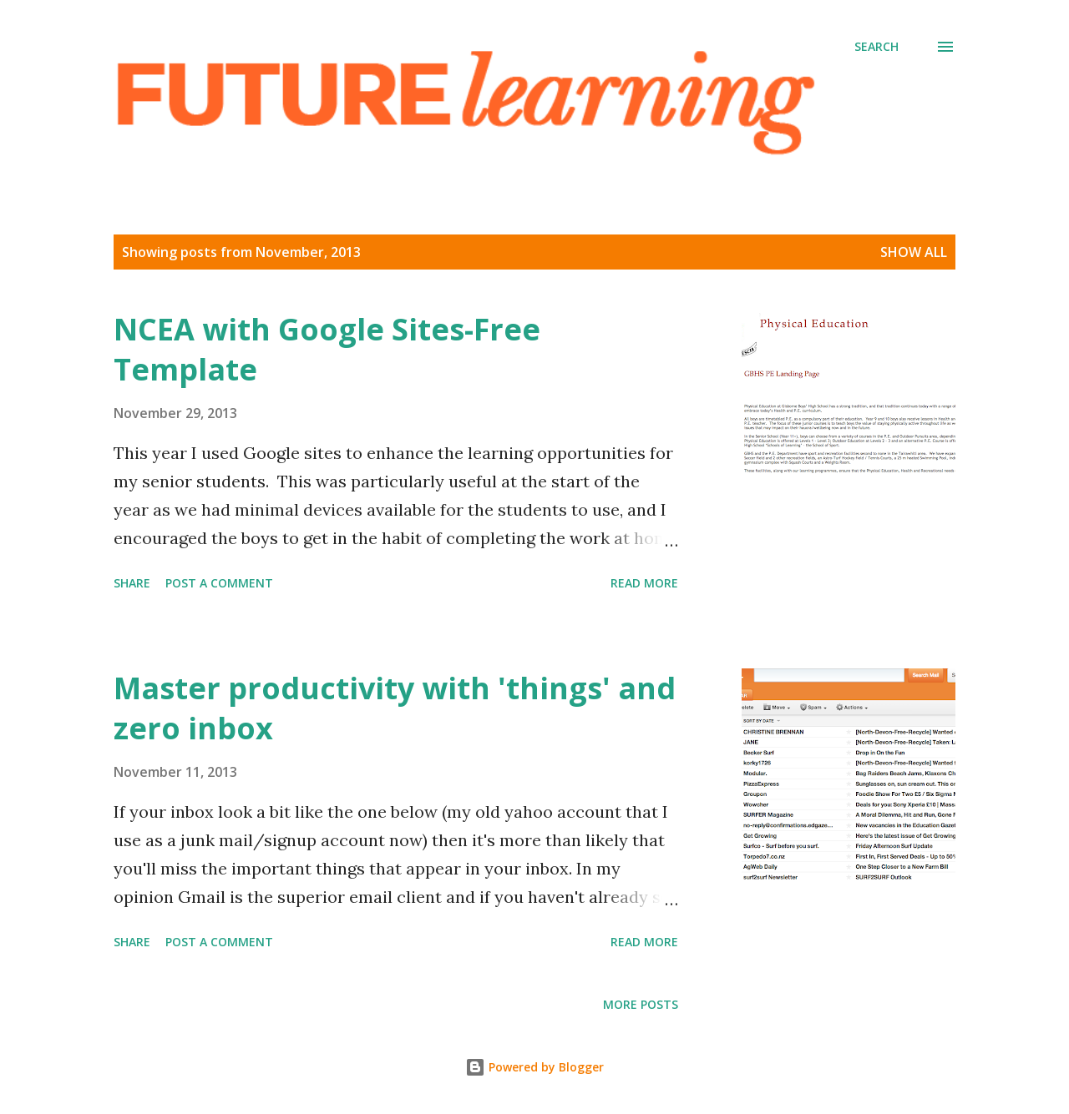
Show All (913, 252)
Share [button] (132, 583)
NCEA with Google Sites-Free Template (327, 349)
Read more (644, 583)
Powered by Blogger (534, 1067)
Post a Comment (219, 583)
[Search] (876, 47)
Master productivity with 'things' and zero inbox (395, 708)
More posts (640, 1004)
